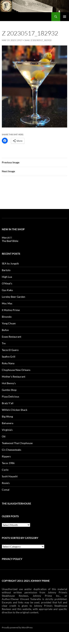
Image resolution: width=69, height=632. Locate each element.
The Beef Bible (10, 240)
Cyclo (5, 469)
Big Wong (7, 416)
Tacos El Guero (10, 349)
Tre (4, 343)
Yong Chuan (9, 323)
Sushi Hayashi (10, 476)
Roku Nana (8, 363)
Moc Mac (7, 303)
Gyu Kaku (7, 290)
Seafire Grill (8, 356)
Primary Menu (64, 16)
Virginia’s (7, 429)
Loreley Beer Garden (13, 296)
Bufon (5, 330)
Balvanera (7, 423)
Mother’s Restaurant (13, 376)
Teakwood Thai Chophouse (17, 443)
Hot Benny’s (9, 383)
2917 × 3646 (23, 40)
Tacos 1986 (8, 463)
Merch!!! (7, 237)
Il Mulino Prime (11, 310)
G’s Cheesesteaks (11, 449)
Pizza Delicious (10, 396)
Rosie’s (6, 483)
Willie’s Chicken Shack (14, 409)
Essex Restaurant (11, 336)
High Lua (7, 276)
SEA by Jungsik (10, 263)
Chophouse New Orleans (16, 369)
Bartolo (6, 270)
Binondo (7, 316)
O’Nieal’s (7, 283)
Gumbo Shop (9, 389)
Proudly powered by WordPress (17, 627)
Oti (4, 436)
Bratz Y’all (7, 403)
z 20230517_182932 (41, 40)
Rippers (6, 456)
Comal (5, 489)
